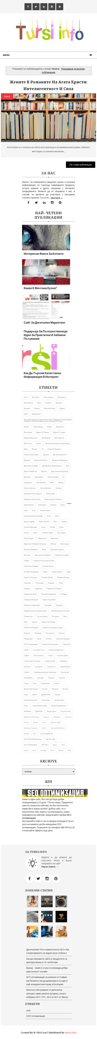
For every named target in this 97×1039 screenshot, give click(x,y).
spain (55, 745)
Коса (49, 516)
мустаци (27, 555)
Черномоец (46, 700)
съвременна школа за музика (45, 672)
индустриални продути (53, 499)
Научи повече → (49, 866)
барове (62, 408)
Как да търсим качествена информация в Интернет (42, 374)
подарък (27, 588)
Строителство (50, 661)
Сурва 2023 (51, 667)
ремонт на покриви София (52, 628)
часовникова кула (30, 700)
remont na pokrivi (58, 728)
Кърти (35, 533)
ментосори (65, 544)
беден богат (36, 414)
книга (62, 505)
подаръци (38, 588)
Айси (39, 403)
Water (61, 750)
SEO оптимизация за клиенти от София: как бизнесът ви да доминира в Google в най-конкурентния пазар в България (47, 981)
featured (68, 717)
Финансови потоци (31, 689)
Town (63, 745)
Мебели (53, 544)
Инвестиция (50, 494)
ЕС (64, 477)
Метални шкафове (31, 549)
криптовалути (44, 522)
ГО (43, 449)
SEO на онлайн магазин (33, 739)
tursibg (43, 750)
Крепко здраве (29, 522)
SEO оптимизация (30, 745)
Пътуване (55, 616)
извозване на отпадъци (33, 494)
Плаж (61, 583)
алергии (48, 403)
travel (26, 750)
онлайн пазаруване (31, 572)
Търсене (62, 678)
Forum (26, 722)
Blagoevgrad (51, 711)
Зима (52, 482)
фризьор (55, 689)
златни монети (45, 488)
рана (65, 616)
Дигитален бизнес (41, 460)
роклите (49, 639)
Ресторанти (50, 633)
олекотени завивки (31, 566)
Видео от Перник (42, 432)
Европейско (39, 477)
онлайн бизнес (48, 566)
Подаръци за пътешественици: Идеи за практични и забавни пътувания (46, 334)
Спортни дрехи (62, 655)
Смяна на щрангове (55, 650)
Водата (34, 449)
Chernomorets (66, 711)
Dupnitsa (57, 717)
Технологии (65, 672)
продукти (59, 605)
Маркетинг (55, 538)
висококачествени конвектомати (57, 443)
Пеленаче (27, 583)
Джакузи (27, 460)
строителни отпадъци (32, 661)
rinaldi (26, 734)
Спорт (50, 655)
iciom (44, 722)
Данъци (46, 455)
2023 (26, 397)
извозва (59, 488)
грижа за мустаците (31, 455)
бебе (26, 414)
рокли (39, 639)
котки (57, 516)
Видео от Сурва (59, 432)
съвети (26, 672)
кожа (26, 510)
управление (45, 683)
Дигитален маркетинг (60, 460)
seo (34, 734)
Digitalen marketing (31, 717)
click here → (57, 197)
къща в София (47, 533)
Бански (37, 408)
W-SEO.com (40, 1032)
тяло (34, 683)
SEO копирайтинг (46, 734)
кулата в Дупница (30, 527)
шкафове (27, 711)
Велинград (28, 432)
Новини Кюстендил (62, 555)
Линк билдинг (29, 538)
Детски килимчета (60, 455)
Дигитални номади (31, 466)
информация (29, 505)
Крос (55, 522)
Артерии (59, 403)
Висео (38, 443)
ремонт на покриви (31, 628)
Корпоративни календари (33, 516)
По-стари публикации (80, 164)
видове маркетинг (30, 438)
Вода (26, 449)
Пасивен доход (47, 577)
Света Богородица (63, 639)
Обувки (26, 561)
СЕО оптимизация (31, 644)
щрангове (39, 711)
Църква (57, 694)
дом (67, 466)
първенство (28, 616)
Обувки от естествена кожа (44, 561)
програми (48, 605)
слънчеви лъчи (38, 650)
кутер (43, 527)
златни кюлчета (30, 488)
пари (68, 572)
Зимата (60, 482)
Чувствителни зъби (39, 706)
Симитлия (66, 644)
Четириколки (59, 700)
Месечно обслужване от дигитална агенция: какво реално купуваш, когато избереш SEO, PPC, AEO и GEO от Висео (47, 993)
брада (49, 427)
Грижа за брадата (54, 449)
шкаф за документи (58, 706)
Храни (34, 694)
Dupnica (46, 717)
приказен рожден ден (32, 605)
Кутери (52, 527)
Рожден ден (28, 639)
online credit (56, 722)
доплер (44, 471)
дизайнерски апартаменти (52, 466)
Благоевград (38, 427)
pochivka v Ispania (30, 728)
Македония (42, 538)
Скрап (26, 650)
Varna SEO (71, 1032)
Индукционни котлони (32, 499)
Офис (45, 572)
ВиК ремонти (59, 438)
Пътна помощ (42, 616)
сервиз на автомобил (50, 644)
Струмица (63, 661)
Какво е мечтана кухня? (40, 288)
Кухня (61, 527)
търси (26, 683)
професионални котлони (60, 611)
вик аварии (46, 438)
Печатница (39, 583)
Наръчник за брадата (43, 555)
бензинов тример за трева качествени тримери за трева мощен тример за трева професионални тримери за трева (48, 420)
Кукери (64, 522)
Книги (7, 96)
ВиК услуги (28, 443)
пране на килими (48, 600)
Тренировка (28, 678)
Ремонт (34, 622)
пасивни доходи (63, 577)
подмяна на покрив (53, 588)
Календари (42, 505)
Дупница (27, 477)
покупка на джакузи (48, 594)
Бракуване (60, 427)
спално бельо (38, 655)
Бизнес (26, 427)
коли (34, 510)
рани (26, 622)
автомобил (61, 397)
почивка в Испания (31, 600)
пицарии (51, 583)
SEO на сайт (50, 739)
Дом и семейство (30, 471)
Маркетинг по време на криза (35, 544)
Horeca (35, 722)
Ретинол (62, 633)
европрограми (53, 477)
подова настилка (30, 594)
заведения (28, 482)
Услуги (56, 683)
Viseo (52, 750)
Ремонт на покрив (48, 622)
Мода (44, 549)
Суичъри (27, 667)
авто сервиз (48, 397)
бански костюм (49, 408)
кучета (26, 533)
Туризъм (51, 678)
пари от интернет (30, 577)
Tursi (34, 750)
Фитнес (45, 689)
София (26, 655)
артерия (27, 408)
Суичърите (39, 667)
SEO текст (45, 745)
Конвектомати (45, 510)
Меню (6, 55)
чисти (26, 706)
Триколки (40, 678)
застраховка (40, 482)
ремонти (27, 633)
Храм (26, 694)
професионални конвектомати (35, 611)
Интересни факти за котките (44, 253)
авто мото (36, 397)
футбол (65, 689)
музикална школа (57, 549)
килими (53, 505)
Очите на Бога (57, 572)
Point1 (44, 728)
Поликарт (63, 594)
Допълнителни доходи (59, 471)
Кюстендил (61, 533)
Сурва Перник (65, 667)
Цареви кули (46, 694)
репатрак (38, 633)
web (69, 750)
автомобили (28, 403)
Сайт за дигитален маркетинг (44, 322)
